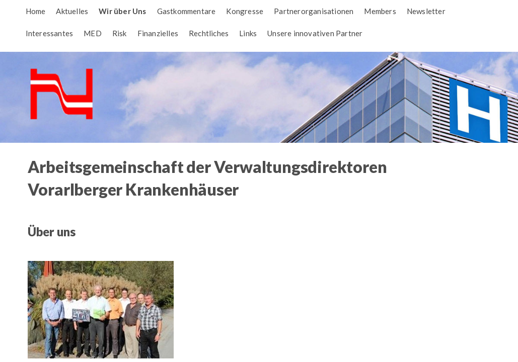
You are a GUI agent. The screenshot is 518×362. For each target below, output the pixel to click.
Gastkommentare (186, 11)
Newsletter (426, 11)
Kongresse (244, 11)
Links (248, 33)
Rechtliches (209, 33)
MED (93, 33)
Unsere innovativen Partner (314, 33)
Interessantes (49, 33)
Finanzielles (157, 33)
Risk (119, 33)
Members (380, 11)
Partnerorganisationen (313, 11)
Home (36, 11)
